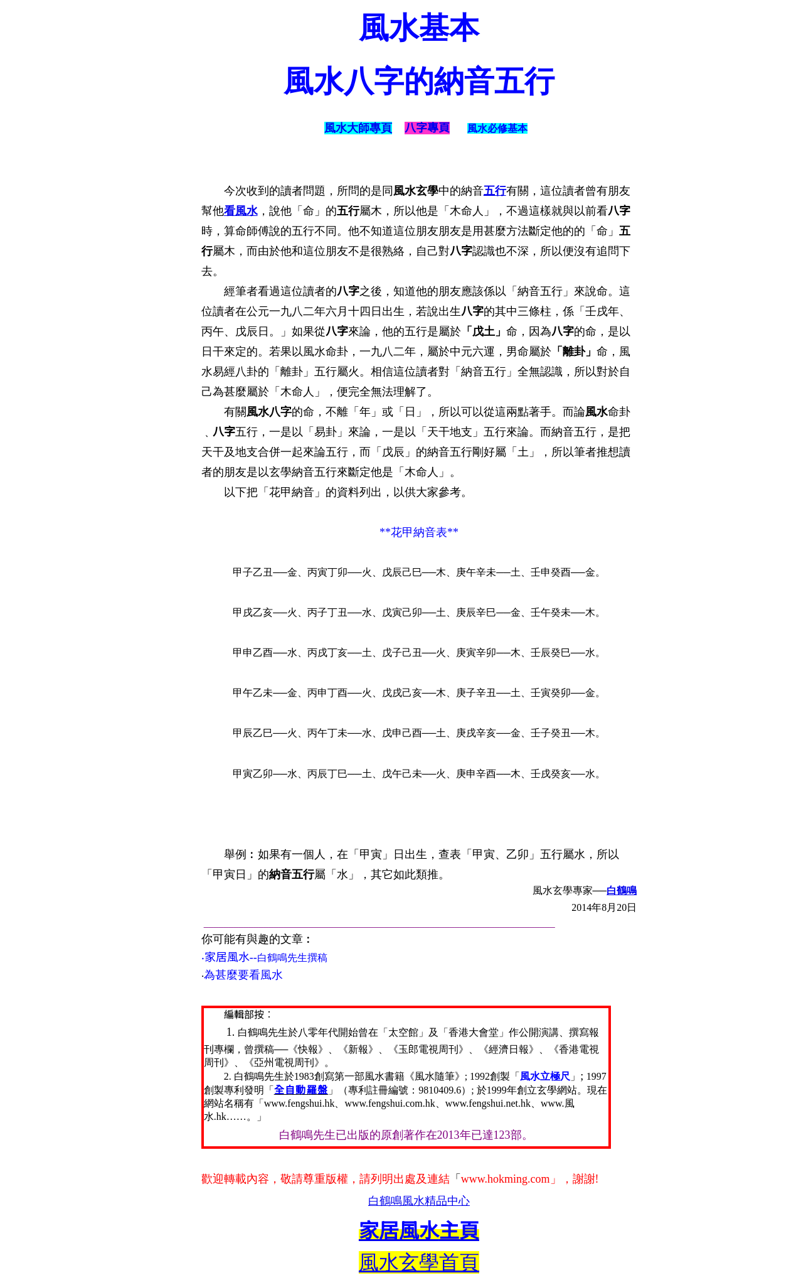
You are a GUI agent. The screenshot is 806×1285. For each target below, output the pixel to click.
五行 (495, 191)
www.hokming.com (505, 1179)
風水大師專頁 (358, 128)
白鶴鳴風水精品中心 (419, 1201)
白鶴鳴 (622, 890)
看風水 (241, 211)
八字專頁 (427, 128)
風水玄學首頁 (419, 1262)
